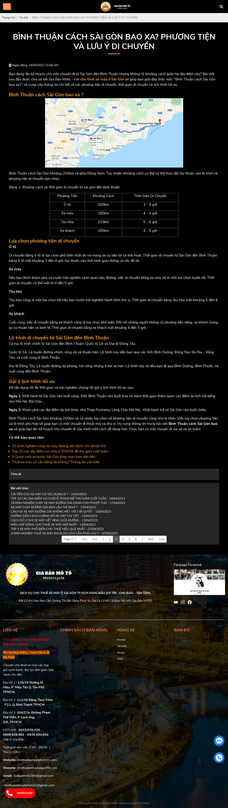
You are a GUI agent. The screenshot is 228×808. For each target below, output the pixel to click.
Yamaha (122, 646)
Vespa (121, 652)
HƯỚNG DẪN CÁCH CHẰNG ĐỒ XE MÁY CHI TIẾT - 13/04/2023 (54, 516)
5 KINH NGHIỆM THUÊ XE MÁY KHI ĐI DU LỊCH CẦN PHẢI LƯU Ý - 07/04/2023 (64, 533)
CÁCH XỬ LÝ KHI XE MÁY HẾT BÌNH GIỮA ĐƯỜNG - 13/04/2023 (54, 520)
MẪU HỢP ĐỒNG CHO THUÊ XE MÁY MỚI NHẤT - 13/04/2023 (53, 525)
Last (161, 539)
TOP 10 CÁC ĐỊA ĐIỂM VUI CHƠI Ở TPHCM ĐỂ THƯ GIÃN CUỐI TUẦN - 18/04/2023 (68, 499)
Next (151, 539)
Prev (95, 539)
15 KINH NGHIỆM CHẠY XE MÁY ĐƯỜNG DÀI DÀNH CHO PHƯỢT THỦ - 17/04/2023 (68, 503)
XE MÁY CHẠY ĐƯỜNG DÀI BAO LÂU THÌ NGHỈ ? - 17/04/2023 (53, 507)
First (84, 539)
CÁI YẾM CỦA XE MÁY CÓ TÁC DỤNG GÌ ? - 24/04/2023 (49, 494)
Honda (121, 640)
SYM (120, 659)
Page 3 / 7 (70, 539)
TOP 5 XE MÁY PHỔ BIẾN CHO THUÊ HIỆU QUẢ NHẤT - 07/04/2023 (57, 529)
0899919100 (25, 793)
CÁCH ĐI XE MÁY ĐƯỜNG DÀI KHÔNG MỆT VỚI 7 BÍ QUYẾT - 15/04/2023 (61, 512)
